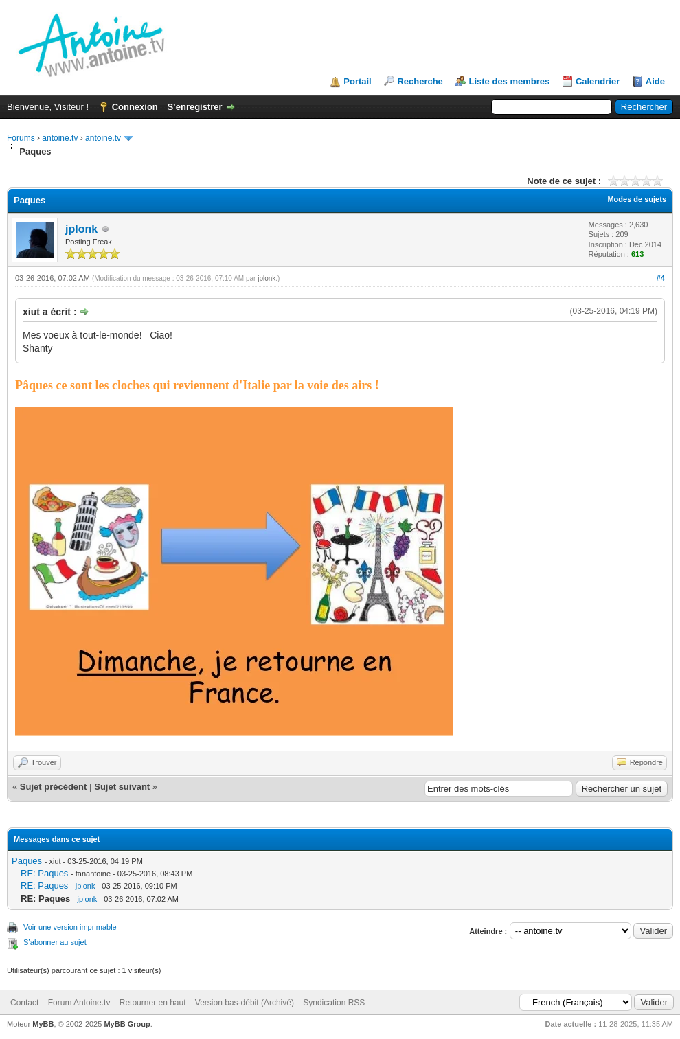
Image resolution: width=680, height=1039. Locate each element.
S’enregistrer (194, 107)
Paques (27, 861)
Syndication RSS (334, 1002)
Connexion (135, 107)
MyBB (43, 1024)
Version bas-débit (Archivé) (244, 1002)
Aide (655, 81)
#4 (661, 278)
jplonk (81, 229)
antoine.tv (60, 138)
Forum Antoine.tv (79, 1002)
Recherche (419, 81)
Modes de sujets (636, 199)
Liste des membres (508, 81)
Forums (21, 138)
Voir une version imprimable (70, 927)
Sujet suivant (122, 786)
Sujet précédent (53, 786)
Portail (357, 81)
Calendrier (598, 81)
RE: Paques (44, 873)
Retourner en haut (153, 1002)
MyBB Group (127, 1024)
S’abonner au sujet (55, 942)
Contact (24, 1002)
